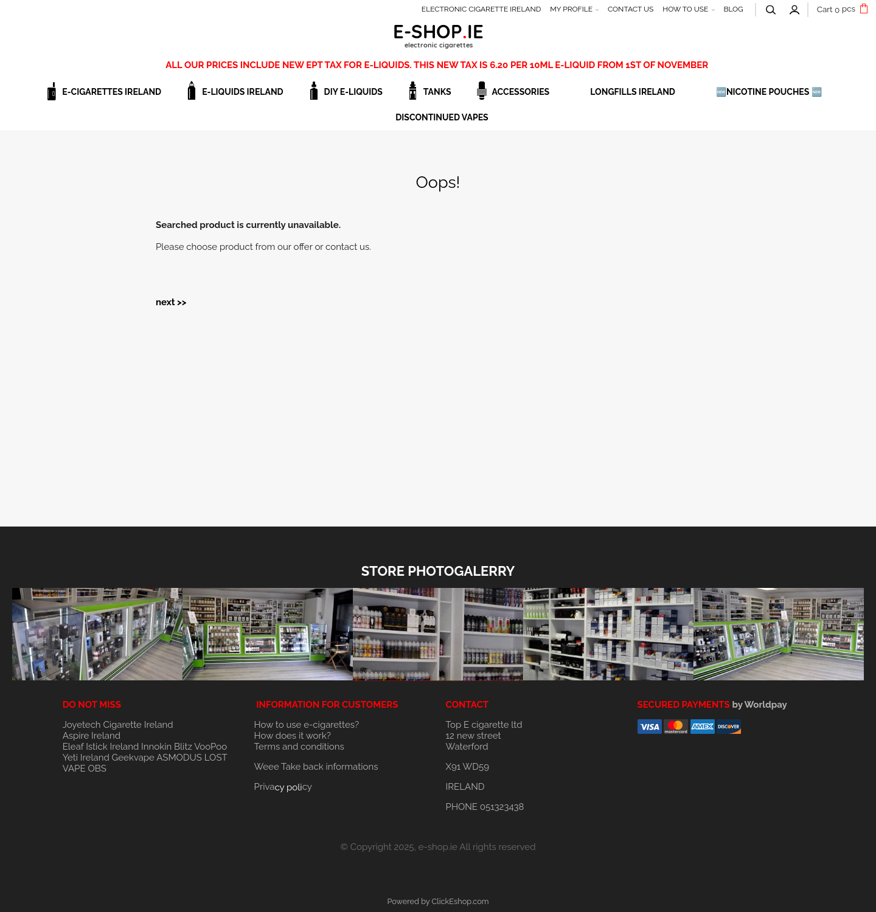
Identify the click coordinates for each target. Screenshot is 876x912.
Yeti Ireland (86, 757)
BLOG (733, 9)
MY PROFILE (571, 9)
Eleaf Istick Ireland (102, 746)
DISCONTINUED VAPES (441, 117)
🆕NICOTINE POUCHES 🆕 (769, 92)
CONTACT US (630, 9)
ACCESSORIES (521, 92)
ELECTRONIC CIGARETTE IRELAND (481, 9)
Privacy (283, 786)
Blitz (183, 746)
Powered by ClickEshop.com (437, 901)
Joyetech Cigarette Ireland (118, 724)
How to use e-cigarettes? (307, 724)
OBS (97, 768)
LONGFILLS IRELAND (632, 92)
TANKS (437, 92)
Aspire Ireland (91, 735)
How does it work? (292, 735)
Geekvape (133, 757)
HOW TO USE (685, 9)
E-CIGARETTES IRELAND (111, 92)
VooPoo (210, 746)
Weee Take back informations (316, 766)
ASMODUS (179, 757)
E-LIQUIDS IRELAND (242, 92)
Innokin (156, 746)
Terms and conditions (299, 746)
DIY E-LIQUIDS (353, 92)
